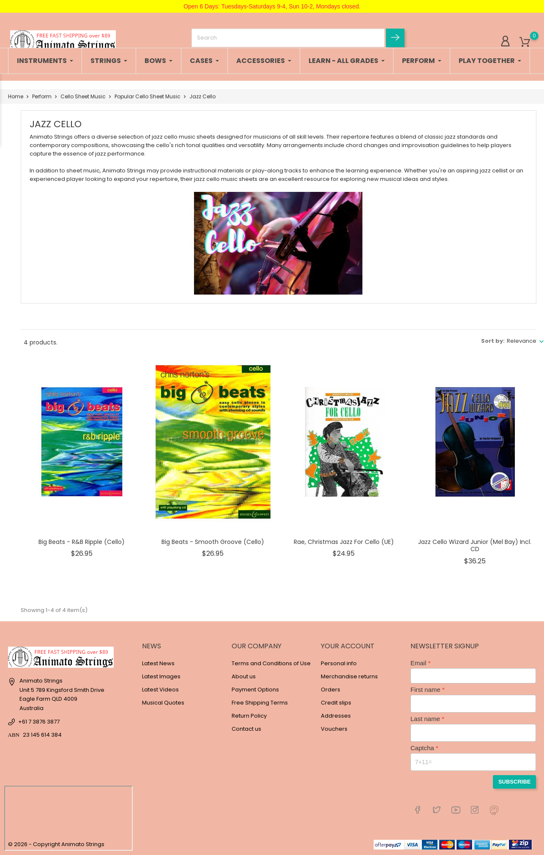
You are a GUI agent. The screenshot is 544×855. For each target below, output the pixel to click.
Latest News (158, 663)
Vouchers (334, 729)
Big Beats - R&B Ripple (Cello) (81, 542)
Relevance (521, 341)
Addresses (336, 716)
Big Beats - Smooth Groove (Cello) (212, 542)
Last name (425, 718)
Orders (330, 690)
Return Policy (249, 716)
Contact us (246, 729)
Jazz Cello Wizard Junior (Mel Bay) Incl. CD (474, 546)
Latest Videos (160, 690)
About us (244, 676)
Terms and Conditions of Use (271, 663)
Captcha (422, 747)
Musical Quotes (163, 703)
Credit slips (336, 703)
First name (425, 689)
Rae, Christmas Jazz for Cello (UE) (344, 542)
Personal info (339, 663)
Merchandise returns (349, 676)
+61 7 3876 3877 (39, 722)
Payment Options (255, 690)
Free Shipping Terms (260, 703)
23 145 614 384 (42, 735)
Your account (348, 646)
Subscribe (514, 782)
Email (418, 663)
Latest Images (161, 676)
